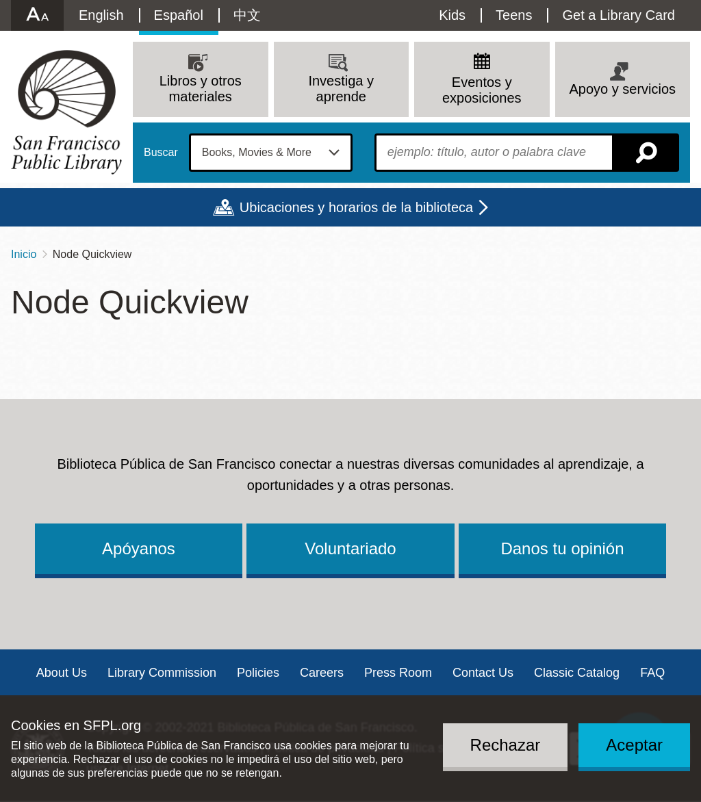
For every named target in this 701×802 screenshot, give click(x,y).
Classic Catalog (577, 673)
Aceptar (634, 745)
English (101, 15)
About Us (61, 673)
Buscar (161, 152)
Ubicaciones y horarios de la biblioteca (356, 207)
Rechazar (505, 745)
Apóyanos (138, 548)
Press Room (398, 673)
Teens (514, 15)
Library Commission (161, 673)
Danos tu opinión (562, 548)
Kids (452, 15)
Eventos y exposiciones (482, 90)
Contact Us (483, 673)
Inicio (23, 254)
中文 (247, 15)
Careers (322, 673)
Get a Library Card (618, 15)
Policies (258, 673)
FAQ (652, 673)
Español (178, 15)
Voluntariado (350, 548)
